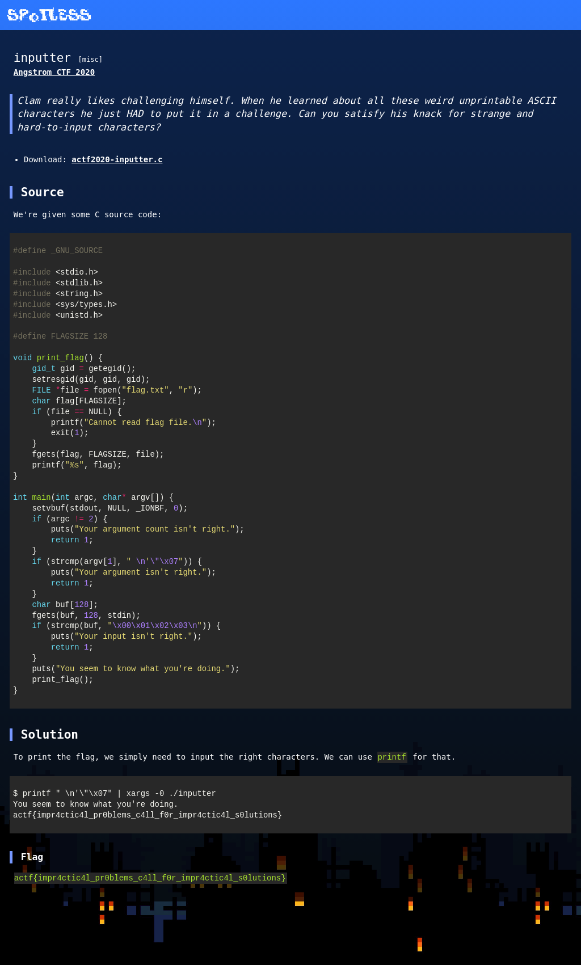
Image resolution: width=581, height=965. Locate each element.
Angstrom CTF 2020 (54, 72)
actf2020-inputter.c (116, 159)
